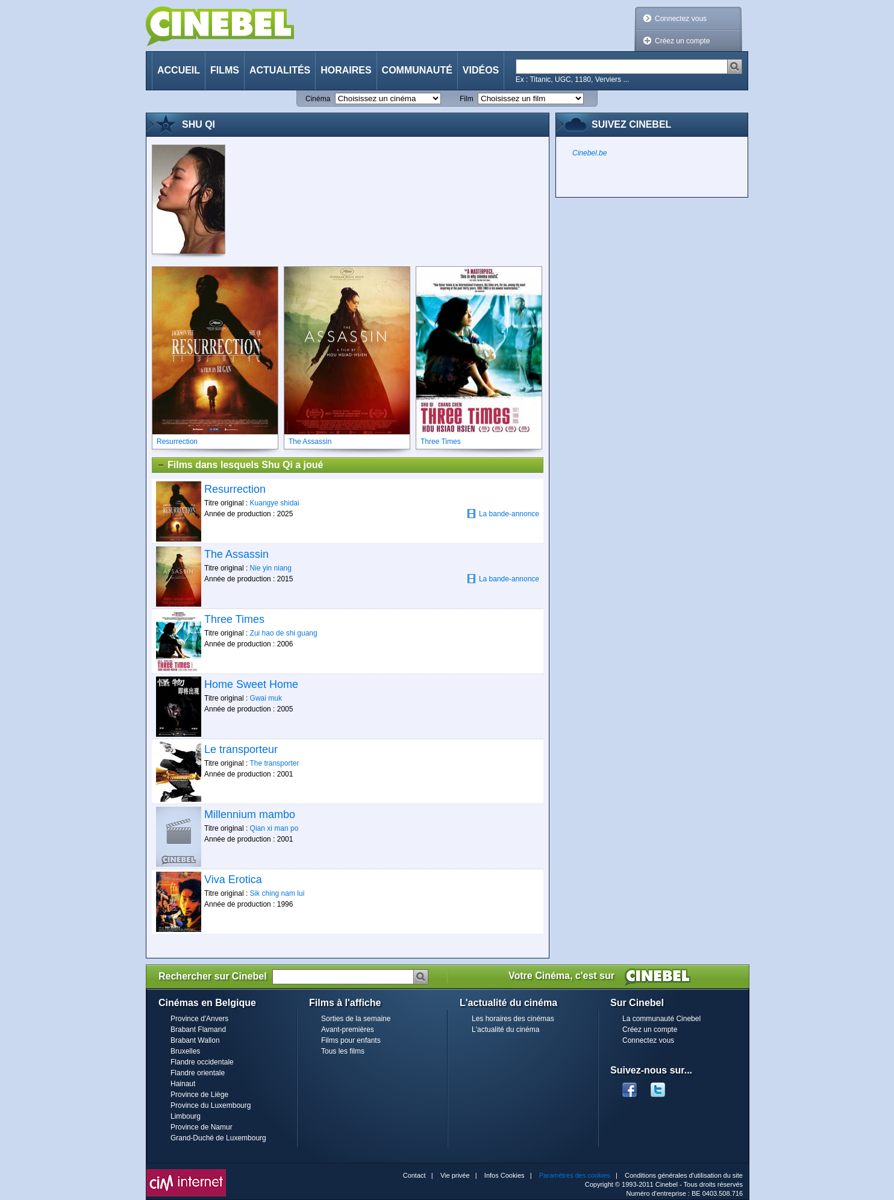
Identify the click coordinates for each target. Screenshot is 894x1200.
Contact (414, 1175)
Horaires (345, 70)
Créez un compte (682, 41)
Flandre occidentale (202, 1062)
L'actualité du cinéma (505, 1029)
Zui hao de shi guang (283, 633)
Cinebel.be (589, 153)
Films (224, 70)
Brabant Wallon (195, 1040)
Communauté (417, 70)
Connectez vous (681, 18)
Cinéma (317, 99)
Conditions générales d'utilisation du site (684, 1175)
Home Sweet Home (251, 684)
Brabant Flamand (198, 1029)
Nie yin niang (271, 568)
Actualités (279, 70)
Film (467, 99)
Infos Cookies (504, 1175)
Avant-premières (347, 1029)
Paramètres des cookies (574, 1175)
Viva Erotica (233, 879)
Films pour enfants (351, 1040)
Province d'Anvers (199, 1018)
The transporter (274, 763)
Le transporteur (241, 749)
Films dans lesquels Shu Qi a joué (240, 465)
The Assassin (236, 554)
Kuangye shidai (274, 503)
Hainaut (182, 1084)
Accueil (178, 70)
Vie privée (455, 1175)
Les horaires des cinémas (513, 1018)
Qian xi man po (274, 828)
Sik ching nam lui (277, 893)
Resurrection (235, 489)
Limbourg (185, 1116)
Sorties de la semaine (355, 1018)
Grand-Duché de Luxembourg (218, 1138)
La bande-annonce (503, 513)
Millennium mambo (249, 814)
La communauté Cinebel (661, 1018)
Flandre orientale (197, 1073)
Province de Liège (199, 1094)
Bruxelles (185, 1051)
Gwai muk (266, 698)
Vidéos (481, 70)
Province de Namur (201, 1127)
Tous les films (342, 1051)
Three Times (234, 619)
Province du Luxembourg (210, 1105)
